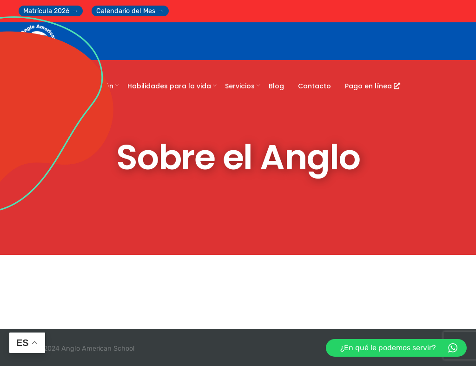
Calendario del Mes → (130, 11)
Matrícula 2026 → (50, 11)
